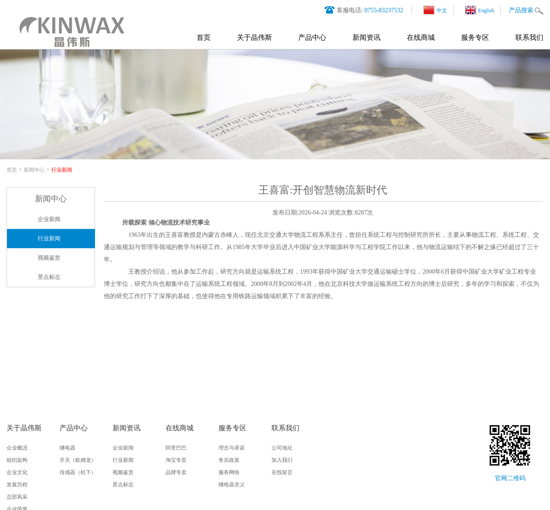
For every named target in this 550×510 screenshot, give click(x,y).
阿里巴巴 (176, 448)
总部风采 (17, 497)
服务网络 (229, 472)
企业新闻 (49, 219)
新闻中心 (34, 170)
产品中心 (312, 37)
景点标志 (49, 277)
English (479, 10)
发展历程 (17, 485)
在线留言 (282, 472)
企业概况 (17, 448)
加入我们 (282, 460)
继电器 (67, 448)
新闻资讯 (367, 37)
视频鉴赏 (49, 257)
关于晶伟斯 (254, 37)
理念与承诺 (232, 448)
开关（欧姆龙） (78, 460)
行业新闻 (61, 170)
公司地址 (282, 448)
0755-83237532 (383, 10)
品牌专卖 (176, 472)
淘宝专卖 (176, 460)
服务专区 (475, 37)
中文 (435, 10)
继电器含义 (232, 485)
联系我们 (529, 37)
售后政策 (229, 460)
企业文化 (17, 472)
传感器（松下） (78, 472)
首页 (204, 37)
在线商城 (421, 37)
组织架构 (17, 460)
